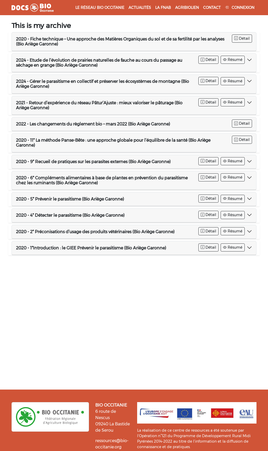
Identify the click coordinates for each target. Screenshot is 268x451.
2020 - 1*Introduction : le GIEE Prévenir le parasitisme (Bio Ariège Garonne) (91, 248)
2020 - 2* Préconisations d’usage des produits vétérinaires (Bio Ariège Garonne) (95, 231)
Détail (242, 38)
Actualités (140, 7)
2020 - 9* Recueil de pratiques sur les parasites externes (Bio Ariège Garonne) (93, 161)
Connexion (239, 7)
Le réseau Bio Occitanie (99, 7)
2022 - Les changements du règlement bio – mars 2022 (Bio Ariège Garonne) (93, 124)
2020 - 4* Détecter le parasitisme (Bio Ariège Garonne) (70, 215)
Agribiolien (187, 7)
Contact (212, 7)
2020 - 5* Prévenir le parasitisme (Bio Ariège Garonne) (70, 199)
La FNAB (163, 7)
